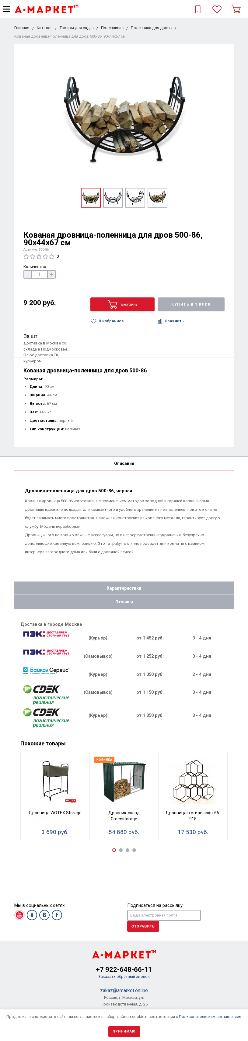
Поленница (111, 27)
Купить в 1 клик (191, 304)
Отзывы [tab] (124, 601)
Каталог (44, 27)
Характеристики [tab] (124, 588)
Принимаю (124, 1031)
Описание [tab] (124, 463)
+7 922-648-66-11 (124, 969)
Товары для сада (76, 27)
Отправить (143, 926)
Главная (21, 27)
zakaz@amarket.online (124, 990)
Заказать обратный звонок (124, 976)
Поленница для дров (150, 27)
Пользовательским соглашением (210, 1016)
